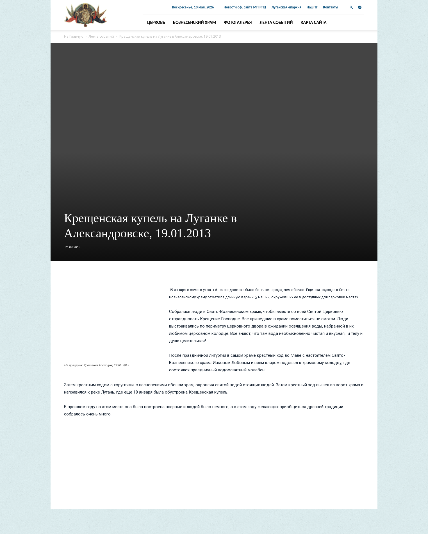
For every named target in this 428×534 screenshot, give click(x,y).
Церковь (156, 22)
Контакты (330, 7)
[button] (351, 7)
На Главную (73, 36)
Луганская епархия (286, 7)
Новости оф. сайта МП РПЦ (245, 7)
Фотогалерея (238, 22)
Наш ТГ (312, 7)
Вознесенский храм (194, 22)
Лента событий (276, 22)
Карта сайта (313, 22)
